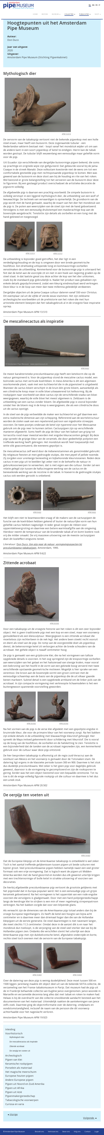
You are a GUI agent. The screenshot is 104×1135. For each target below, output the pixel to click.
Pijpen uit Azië (13, 1092)
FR (96, 5)
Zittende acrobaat (16, 1046)
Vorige (13, 1114)
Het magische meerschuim (20, 1071)
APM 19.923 (85, 855)
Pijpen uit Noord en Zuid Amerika (24, 1083)
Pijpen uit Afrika (14, 1088)
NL (90, 5)
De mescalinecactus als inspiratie (23, 1042)
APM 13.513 (66, 134)
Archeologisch (13, 1055)
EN (93, 5)
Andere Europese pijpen (19, 1079)
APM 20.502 (54, 623)
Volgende (90, 1118)
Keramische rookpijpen (18, 1063)
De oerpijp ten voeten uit (19, 1051)
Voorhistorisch (13, 1033)
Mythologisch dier (16, 1037)
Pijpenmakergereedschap (20, 1096)
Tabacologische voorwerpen (21, 1100)
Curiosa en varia (14, 1104)
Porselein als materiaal (18, 1067)
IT (99, 5)
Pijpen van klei (13, 1059)
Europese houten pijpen (19, 1075)
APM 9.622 (85, 368)
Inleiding (10, 1029)
